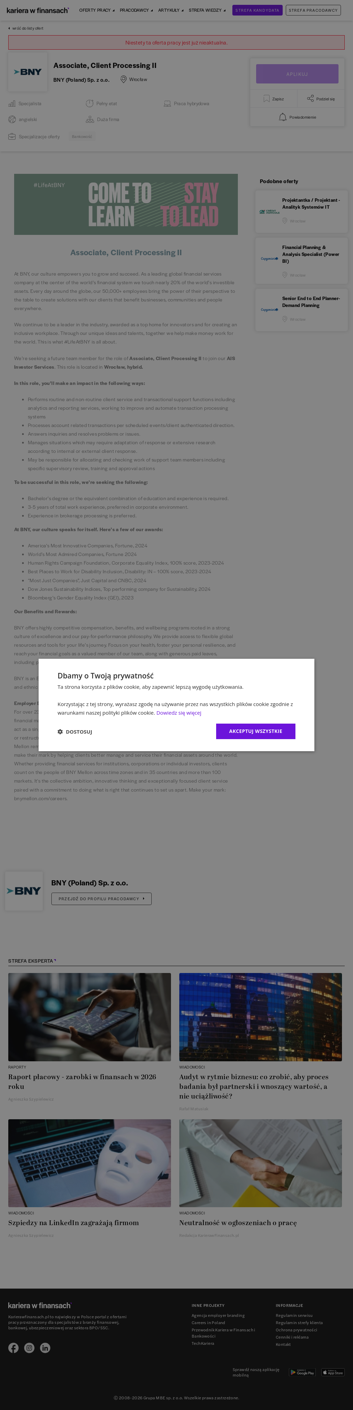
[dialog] (176, 705)
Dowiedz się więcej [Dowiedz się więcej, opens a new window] (179, 712)
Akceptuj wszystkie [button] (255, 731)
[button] (75, 731)
